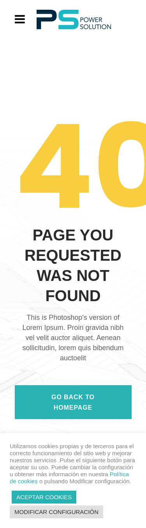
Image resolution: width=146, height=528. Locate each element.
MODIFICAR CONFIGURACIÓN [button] (56, 512)
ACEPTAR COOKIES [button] (44, 497)
